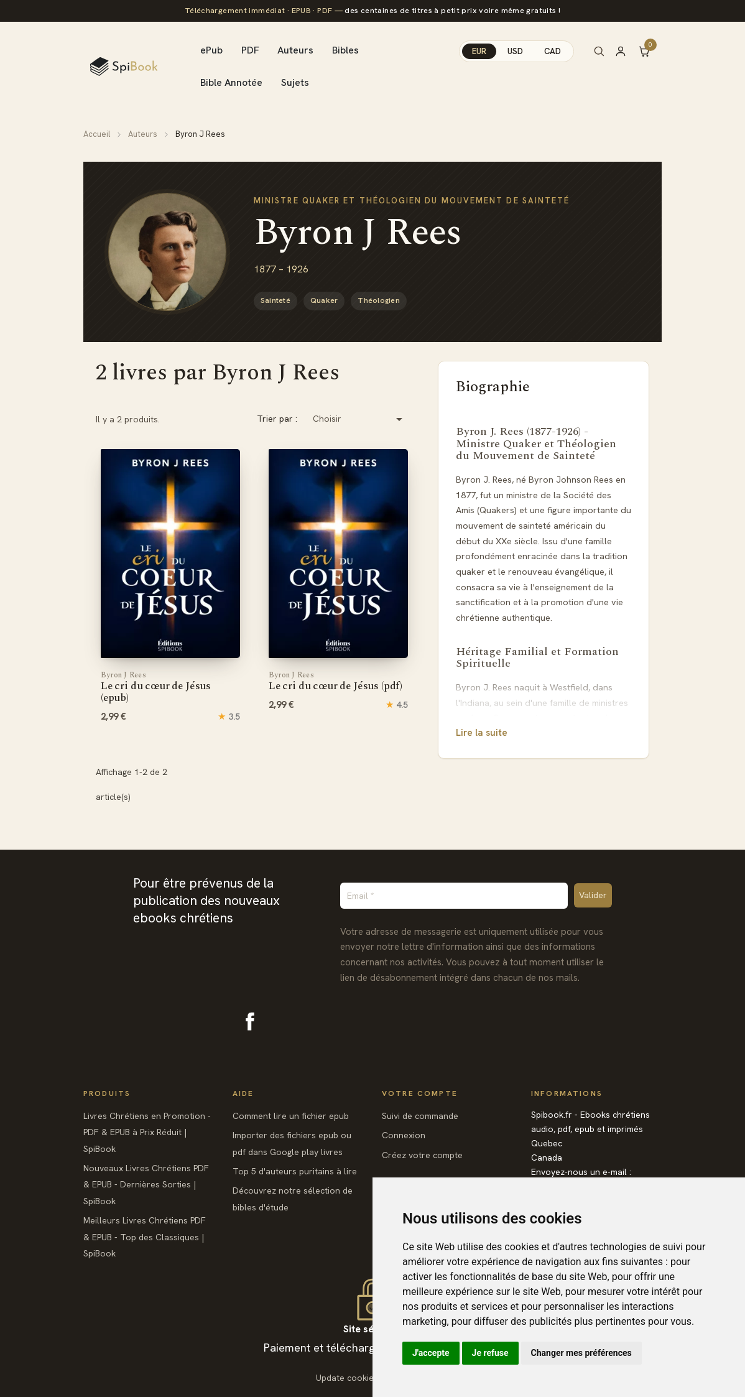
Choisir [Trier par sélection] (360, 419)
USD (515, 51)
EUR (479, 51)
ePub (211, 50)
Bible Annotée (231, 82)
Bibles (345, 50)
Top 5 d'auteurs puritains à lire (295, 1171)
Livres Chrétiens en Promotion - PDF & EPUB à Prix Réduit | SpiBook (147, 1132)
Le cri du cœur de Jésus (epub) (156, 687)
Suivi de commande (420, 1115)
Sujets (295, 82)
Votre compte (420, 1093)
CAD (552, 51)
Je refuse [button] (490, 1353)
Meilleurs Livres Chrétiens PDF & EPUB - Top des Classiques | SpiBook (144, 1237)
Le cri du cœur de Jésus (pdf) (335, 681)
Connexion (403, 1135)
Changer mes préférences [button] (581, 1353)
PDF (250, 50)
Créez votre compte (422, 1155)
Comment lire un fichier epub (291, 1115)
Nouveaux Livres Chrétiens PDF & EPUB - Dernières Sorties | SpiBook (146, 1185)
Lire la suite (481, 732)
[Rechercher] (599, 51)
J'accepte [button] (431, 1353)
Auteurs (295, 50)
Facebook (250, 1021)
